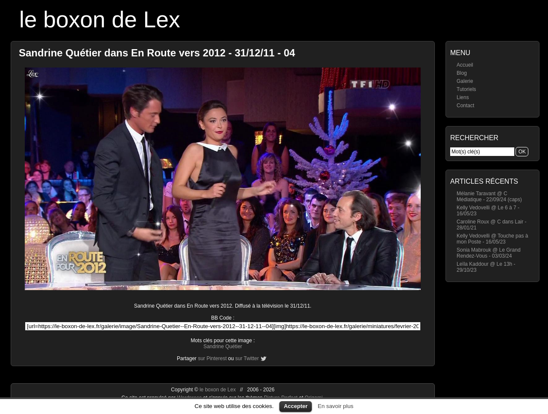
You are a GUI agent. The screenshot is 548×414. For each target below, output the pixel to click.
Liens (463, 97)
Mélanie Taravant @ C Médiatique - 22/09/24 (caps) (489, 197)
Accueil (465, 65)
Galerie (465, 81)
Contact (465, 106)
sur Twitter (247, 358)
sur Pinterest (212, 358)
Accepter (296, 406)
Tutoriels (466, 89)
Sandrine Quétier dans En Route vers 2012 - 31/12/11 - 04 (157, 53)
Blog (462, 73)
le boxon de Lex (99, 19)
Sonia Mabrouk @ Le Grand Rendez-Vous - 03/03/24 (489, 253)
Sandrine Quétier (222, 346)
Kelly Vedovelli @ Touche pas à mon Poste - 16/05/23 (492, 239)
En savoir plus (336, 406)
